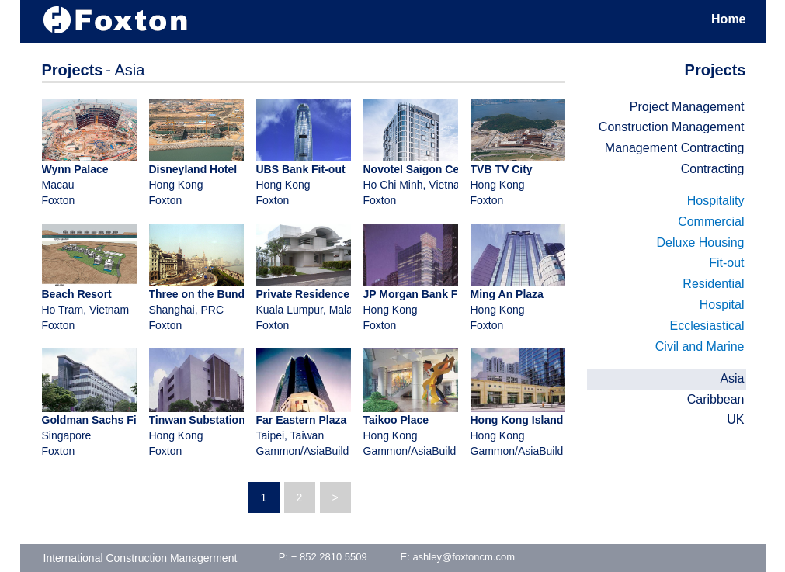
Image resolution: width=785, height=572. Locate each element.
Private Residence (303, 294)
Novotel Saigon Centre (421, 169)
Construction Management (672, 126)
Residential (713, 283)
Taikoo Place (396, 420)
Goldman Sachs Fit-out (101, 420)
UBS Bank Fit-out (301, 169)
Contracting (713, 168)
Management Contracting (675, 147)
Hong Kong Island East (530, 420)
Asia (732, 378)
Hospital (722, 304)
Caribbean (716, 399)
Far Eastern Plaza (301, 420)
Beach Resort (77, 294)
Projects (715, 69)
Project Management (687, 106)
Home (728, 19)
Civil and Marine (700, 346)
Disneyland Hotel (193, 169)
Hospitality (716, 200)
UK (735, 419)
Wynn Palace (75, 169)
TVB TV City (502, 169)
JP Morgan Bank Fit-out (424, 294)
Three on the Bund (197, 294)
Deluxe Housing (701, 242)
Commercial (711, 221)
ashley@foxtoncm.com (463, 557)
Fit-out (726, 262)
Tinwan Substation (197, 420)
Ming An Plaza (507, 294)
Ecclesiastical (706, 325)
